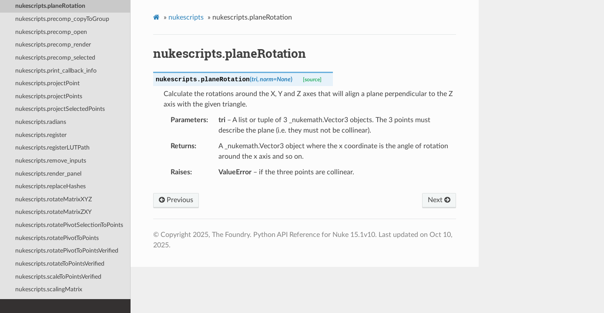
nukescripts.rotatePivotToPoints (57, 238)
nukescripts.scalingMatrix (48, 289)
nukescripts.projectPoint (47, 83)
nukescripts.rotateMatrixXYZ (53, 199)
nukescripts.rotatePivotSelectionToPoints (69, 225)
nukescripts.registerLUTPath (52, 147)
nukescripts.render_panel (48, 173)
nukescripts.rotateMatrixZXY (53, 212)
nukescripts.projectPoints (48, 96)
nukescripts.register (41, 135)
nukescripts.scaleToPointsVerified (58, 276)
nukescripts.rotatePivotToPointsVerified (66, 250)
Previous (176, 199)
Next (439, 199)
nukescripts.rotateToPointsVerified (59, 263)
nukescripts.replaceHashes (50, 186)
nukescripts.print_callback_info (56, 70)
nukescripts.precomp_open (51, 32)
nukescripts (186, 17)
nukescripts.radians (40, 122)
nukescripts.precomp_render (53, 44)
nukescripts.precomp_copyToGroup (62, 19)
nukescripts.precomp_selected (55, 57)
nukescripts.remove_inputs (50, 160)
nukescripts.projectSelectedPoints (60, 109)
